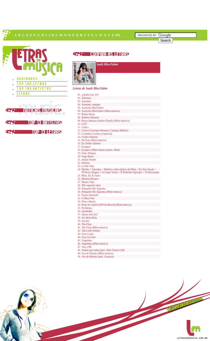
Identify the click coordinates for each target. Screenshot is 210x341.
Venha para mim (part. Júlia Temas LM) (103, 250)
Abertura (86, 97)
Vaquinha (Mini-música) (95, 243)
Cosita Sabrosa (90, 136)
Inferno (85, 162)
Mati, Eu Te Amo (91, 175)
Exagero (86, 146)
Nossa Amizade (90, 194)
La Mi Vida (88, 166)
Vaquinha (87, 240)
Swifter (85, 220)
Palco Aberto (89, 201)
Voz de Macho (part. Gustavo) (98, 256)
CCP (84, 123)
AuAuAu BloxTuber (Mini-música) (101, 110)
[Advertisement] (95, 40)
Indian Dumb (89, 159)
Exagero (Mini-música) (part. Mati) (101, 149)
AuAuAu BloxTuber (93, 107)
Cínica (85, 127)
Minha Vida (88, 181)
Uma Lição (88, 233)
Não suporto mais (91, 185)
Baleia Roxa (88, 114)
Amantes (86, 101)
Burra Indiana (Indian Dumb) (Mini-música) (106, 120)
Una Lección (88, 237)
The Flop (86, 224)
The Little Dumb (91, 230)
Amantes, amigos (91, 104)
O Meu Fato (88, 198)
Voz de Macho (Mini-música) (97, 253)
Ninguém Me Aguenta (94, 188)
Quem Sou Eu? (90, 214)
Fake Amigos (89, 153)
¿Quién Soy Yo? (90, 94)
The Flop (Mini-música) (95, 227)
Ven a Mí (87, 246)
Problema (87, 207)
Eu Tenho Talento (91, 143)
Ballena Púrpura (90, 117)
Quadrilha (87, 211)
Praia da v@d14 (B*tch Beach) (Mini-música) (106, 204)
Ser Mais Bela (89, 217)
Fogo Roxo (88, 156)
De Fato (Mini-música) (94, 140)
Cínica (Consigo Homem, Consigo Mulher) (105, 130)
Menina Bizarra (90, 178)
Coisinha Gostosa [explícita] (97, 133)
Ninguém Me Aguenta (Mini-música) (102, 191)
